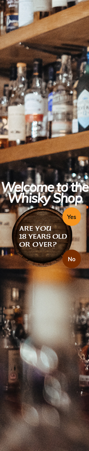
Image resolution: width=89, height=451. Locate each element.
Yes (71, 216)
